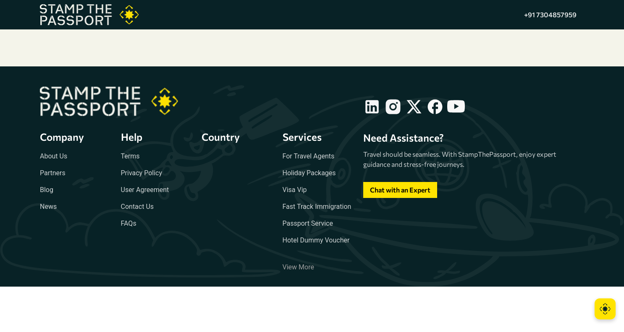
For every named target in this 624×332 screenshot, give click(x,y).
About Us (53, 156)
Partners (53, 173)
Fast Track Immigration (317, 207)
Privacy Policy (142, 173)
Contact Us (137, 207)
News (48, 207)
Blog (46, 190)
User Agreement (145, 190)
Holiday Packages (309, 173)
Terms (130, 156)
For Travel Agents (309, 156)
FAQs (128, 223)
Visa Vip (295, 190)
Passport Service (308, 223)
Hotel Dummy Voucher (316, 240)
